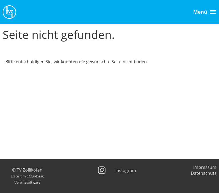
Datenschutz (203, 173)
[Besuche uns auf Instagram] (101, 170)
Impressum (204, 167)
